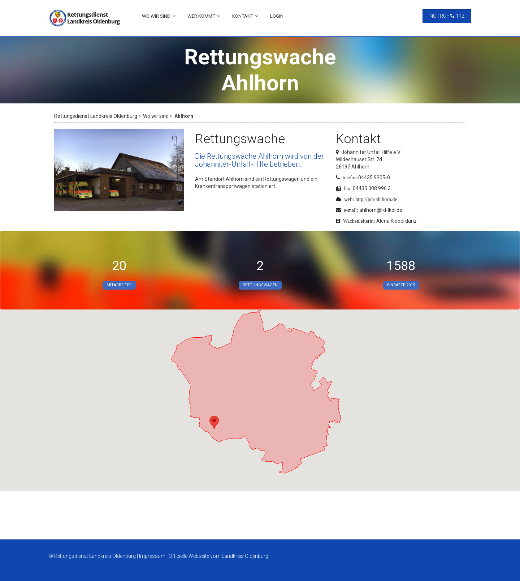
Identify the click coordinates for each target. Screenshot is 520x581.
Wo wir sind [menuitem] (156, 16)
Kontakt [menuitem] (242, 16)
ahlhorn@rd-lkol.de (380, 210)
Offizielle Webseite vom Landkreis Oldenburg (218, 556)
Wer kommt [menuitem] (201, 16)
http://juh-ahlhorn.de (376, 199)
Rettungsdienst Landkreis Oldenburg (95, 116)
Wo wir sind (156, 116)
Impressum (152, 556)
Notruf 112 (446, 16)
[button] (214, 422)
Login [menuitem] (276, 16)
